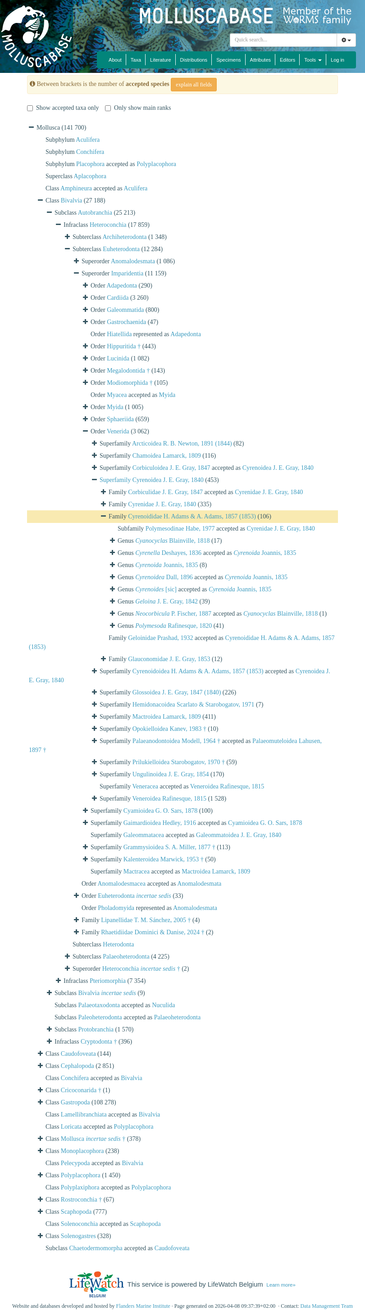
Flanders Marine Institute (143, 1306)
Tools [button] (313, 60)
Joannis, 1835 (264, 552)
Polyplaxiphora (80, 1187)
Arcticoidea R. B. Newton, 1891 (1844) (182, 443)
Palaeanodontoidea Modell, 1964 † (176, 741)
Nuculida (163, 1005)
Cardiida (117, 297)
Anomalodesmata (133, 261)
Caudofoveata (78, 1053)
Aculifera (88, 139)
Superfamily (116, 480)
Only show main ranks (138, 107)
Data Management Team (326, 1306)
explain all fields (194, 84)
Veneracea (145, 786)
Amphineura (76, 188)
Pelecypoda (75, 1163)
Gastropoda (75, 1102)
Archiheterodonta (125, 237)
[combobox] (283, 40)
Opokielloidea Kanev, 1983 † (169, 728)
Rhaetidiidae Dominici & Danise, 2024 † (152, 932)
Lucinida (118, 358)
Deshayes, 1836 (168, 552)
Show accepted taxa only (63, 107)
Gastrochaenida (126, 322)
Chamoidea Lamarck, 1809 (166, 455)
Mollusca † (93, 1138)
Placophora (90, 164)
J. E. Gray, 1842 (166, 601)
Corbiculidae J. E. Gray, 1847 (165, 492)
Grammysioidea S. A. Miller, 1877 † (169, 847)
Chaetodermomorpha (96, 1248)
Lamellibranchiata (84, 1114)
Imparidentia (127, 273)
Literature (160, 60)
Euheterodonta (121, 249)
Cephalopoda (77, 1066)
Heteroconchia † (141, 968)
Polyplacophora (156, 164)
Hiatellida (119, 334)
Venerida (118, 431)
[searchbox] (284, 40)
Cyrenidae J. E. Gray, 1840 (269, 492)
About (115, 60)
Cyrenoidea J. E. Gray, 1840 (278, 467)
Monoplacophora (82, 1151)
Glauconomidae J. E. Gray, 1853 (169, 659)
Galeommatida (125, 309)
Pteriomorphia (108, 980)
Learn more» (280, 1285)
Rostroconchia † (81, 1199)
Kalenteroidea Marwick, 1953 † (163, 859)
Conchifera (90, 152)
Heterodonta (118, 944)
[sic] (156, 589)
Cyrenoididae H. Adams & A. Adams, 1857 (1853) (192, 516)
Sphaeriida (120, 419)
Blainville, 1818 (172, 540)
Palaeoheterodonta (126, 956)
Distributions (194, 60)
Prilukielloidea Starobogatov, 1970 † (178, 762)
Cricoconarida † (81, 1090)
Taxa (136, 60)
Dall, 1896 (163, 577)
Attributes (260, 60)
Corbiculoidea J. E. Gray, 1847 (171, 467)
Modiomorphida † (130, 382)
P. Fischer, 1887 (173, 613)
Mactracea (136, 871)
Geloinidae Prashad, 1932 (160, 638)
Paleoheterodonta (100, 1017)
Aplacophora (90, 176)
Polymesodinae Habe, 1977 (180, 528)
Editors (287, 60)
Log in (337, 60)
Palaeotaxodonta (99, 1005)
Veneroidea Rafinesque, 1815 (227, 786)
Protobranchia (96, 1029)
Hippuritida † (124, 346)
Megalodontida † (128, 370)
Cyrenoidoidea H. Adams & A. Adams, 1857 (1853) (198, 671)
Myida (167, 395)
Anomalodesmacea (121, 883)
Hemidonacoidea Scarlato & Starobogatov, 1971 (193, 704)
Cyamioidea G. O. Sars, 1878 (160, 810)
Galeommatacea (143, 835)
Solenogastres (78, 1236)
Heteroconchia (108, 224)
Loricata (71, 1126)
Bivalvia (71, 200)
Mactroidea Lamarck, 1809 (166, 716)
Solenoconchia (79, 1223)
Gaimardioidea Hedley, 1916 (159, 823)
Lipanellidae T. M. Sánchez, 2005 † (146, 920)
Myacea (117, 395)
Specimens (228, 60)
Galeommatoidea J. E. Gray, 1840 (238, 835)
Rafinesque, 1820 (173, 625)
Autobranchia (95, 212)
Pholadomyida (116, 908)
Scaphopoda (76, 1211)
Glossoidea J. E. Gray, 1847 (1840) (176, 692)
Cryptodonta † (99, 1041)
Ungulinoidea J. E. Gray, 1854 (170, 774)
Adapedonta (121, 285)
